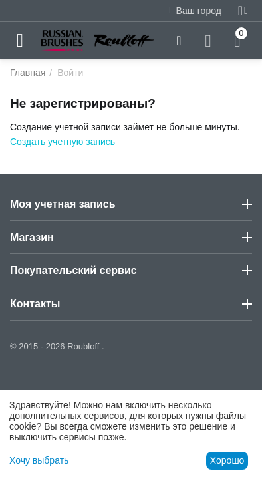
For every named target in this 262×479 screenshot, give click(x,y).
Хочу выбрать (38, 460)
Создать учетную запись (62, 141)
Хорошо (227, 460)
